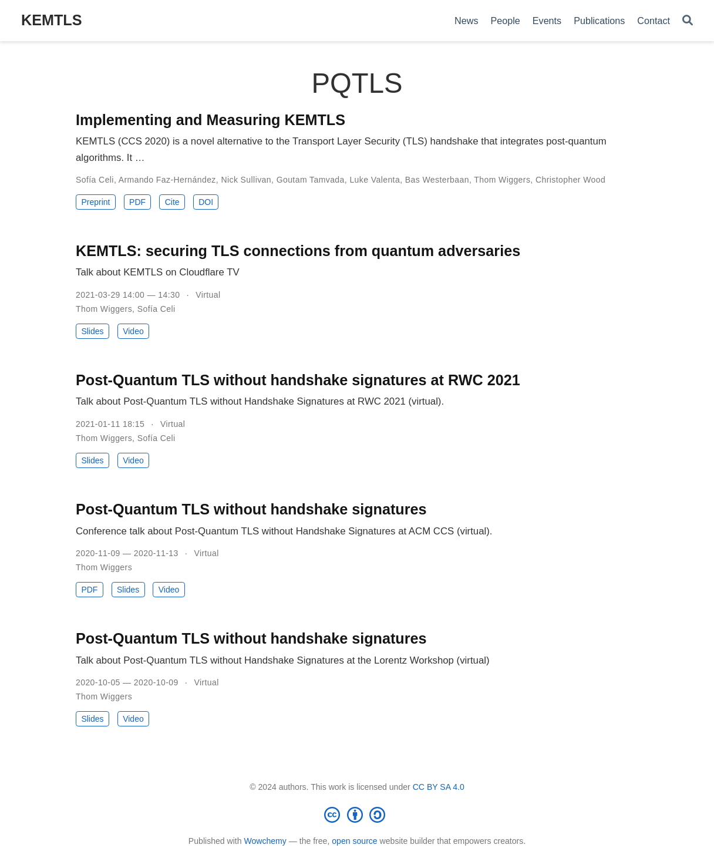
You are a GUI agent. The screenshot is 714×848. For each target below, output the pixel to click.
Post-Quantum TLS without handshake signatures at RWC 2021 (298, 380)
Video (133, 331)
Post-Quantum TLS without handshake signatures (251, 509)
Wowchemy (265, 841)
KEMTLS (51, 20)
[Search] (687, 21)
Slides (92, 331)
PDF (137, 202)
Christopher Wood (570, 179)
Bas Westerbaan (437, 179)
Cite (172, 202)
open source (354, 841)
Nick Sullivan (246, 179)
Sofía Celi (95, 179)
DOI (205, 202)
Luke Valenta (374, 179)
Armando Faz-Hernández (167, 179)
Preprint (95, 202)
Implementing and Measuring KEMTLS (210, 120)
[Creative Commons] (357, 814)
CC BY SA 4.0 (438, 787)
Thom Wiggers (502, 179)
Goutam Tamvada (311, 179)
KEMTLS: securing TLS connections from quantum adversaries (298, 251)
